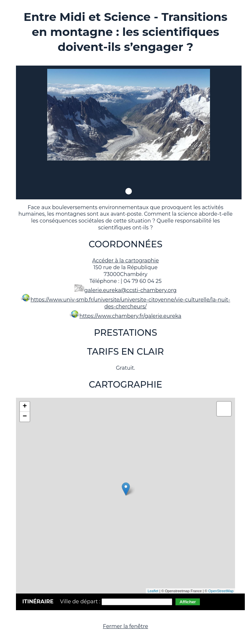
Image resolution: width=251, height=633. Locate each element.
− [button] (24, 417)
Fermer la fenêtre (125, 626)
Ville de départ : (81, 601)
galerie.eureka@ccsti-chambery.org (130, 290)
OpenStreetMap (221, 591)
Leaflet (152, 591)
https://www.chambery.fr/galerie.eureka (130, 316)
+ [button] (24, 406)
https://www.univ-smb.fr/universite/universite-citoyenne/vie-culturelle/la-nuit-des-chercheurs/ (130, 303)
